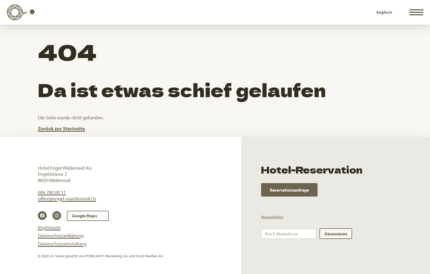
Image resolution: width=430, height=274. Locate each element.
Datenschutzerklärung (61, 235)
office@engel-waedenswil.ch (67, 198)
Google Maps (84, 215)
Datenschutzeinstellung (62, 244)
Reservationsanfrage (289, 190)
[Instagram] (58, 215)
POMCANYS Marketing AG (107, 255)
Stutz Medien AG (149, 255)
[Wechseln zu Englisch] (384, 12)
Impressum (49, 227)
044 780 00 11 (52, 192)
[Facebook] (44, 215)
